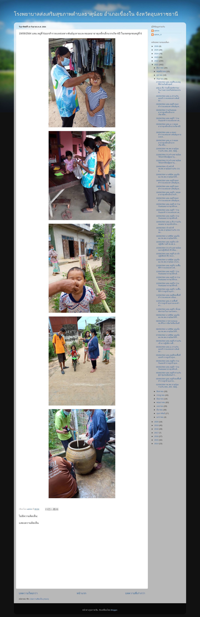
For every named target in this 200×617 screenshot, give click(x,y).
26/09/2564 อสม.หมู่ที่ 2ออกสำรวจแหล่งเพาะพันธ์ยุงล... (168, 105)
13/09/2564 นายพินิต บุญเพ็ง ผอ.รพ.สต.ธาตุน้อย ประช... (168, 261)
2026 (156, 46)
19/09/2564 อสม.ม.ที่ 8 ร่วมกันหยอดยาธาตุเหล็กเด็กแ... (168, 223)
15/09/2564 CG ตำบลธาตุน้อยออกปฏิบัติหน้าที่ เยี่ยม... (168, 249)
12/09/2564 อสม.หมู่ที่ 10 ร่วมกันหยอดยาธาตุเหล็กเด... (168, 278)
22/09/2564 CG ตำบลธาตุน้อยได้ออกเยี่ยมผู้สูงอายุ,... (168, 156)
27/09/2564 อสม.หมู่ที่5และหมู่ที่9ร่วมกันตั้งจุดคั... (168, 83)
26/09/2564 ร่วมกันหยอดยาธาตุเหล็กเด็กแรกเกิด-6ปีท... (166, 112)
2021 (156, 65)
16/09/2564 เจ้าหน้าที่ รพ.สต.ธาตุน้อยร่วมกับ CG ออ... (168, 230)
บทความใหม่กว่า (28, 593)
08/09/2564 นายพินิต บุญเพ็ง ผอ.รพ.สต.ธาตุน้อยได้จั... (168, 330)
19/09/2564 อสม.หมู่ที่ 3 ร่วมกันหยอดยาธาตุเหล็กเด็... (167, 217)
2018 (156, 429)
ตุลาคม (160, 75)
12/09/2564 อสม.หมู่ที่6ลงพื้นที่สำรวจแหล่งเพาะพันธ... (168, 296)
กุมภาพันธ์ (161, 413)
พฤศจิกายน (161, 71)
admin (156, 31)
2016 (156, 436)
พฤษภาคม (161, 402)
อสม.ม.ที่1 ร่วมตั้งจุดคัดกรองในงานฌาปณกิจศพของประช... (168, 90)
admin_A (158, 35)
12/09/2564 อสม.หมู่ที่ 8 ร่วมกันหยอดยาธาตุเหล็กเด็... (167, 284)
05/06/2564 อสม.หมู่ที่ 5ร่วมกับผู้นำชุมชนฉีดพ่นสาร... (168, 374)
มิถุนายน (160, 399)
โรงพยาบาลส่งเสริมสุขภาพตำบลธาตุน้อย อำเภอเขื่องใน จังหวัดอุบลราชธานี (96, 14)
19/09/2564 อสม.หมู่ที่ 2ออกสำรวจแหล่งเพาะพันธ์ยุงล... (168, 187)
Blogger (114, 610)
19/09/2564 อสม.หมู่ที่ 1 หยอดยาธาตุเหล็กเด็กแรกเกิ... (168, 193)
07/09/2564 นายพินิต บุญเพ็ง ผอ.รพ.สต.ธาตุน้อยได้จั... (168, 336)
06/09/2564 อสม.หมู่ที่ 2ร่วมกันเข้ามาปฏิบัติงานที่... (168, 342)
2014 (156, 444)
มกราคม (160, 417)
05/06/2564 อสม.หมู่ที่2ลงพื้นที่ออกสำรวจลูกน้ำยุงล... (168, 356)
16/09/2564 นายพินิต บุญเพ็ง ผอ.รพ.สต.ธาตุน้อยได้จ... (168, 237)
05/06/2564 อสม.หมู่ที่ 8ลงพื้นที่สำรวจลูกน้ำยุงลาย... (168, 380)
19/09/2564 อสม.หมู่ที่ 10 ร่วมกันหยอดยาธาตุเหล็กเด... (168, 205)
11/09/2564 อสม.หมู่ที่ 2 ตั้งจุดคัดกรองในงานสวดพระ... (168, 310)
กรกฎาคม (161, 395)
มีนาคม (160, 410)
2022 (156, 61)
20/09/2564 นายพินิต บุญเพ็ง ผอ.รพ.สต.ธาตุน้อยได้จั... (168, 175)
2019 (156, 425)
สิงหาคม (160, 391)
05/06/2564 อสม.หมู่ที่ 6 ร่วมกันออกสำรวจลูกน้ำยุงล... (167, 362)
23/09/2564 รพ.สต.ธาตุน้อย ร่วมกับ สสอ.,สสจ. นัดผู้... (167, 150)
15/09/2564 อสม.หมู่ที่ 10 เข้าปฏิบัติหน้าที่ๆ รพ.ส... (168, 255)
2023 (156, 57)
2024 (156, 54)
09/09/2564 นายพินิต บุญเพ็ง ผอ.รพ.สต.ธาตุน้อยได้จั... (168, 316)
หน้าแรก (81, 593)
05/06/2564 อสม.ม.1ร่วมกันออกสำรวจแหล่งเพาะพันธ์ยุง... (167, 349)
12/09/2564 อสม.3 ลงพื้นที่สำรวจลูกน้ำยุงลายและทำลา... (167, 303)
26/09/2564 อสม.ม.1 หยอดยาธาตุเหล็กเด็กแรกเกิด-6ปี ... (168, 126)
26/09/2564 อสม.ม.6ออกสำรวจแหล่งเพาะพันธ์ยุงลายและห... (168, 134)
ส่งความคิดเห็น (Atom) (39, 599)
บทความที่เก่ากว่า (135, 593)
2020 (156, 422)
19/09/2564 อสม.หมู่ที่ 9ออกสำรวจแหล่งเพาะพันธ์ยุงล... (168, 181)
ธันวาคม (160, 68)
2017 (156, 433)
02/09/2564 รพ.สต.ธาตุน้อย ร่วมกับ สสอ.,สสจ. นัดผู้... (167, 386)
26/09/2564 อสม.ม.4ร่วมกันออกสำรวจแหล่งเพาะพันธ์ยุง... (167, 98)
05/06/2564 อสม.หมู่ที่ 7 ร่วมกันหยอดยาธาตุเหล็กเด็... (167, 368)
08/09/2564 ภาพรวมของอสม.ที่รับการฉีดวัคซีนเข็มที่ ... (168, 323)
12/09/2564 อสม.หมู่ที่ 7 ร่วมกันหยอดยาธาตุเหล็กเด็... (167, 272)
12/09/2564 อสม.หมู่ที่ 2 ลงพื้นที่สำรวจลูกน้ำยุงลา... (168, 290)
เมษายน (160, 406)
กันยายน (160, 79)
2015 (156, 440)
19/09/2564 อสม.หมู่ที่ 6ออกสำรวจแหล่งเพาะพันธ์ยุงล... (168, 199)
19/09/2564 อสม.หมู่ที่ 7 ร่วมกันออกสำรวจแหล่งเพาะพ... (168, 211)
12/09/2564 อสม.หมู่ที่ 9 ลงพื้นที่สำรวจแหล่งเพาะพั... (168, 266)
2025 (156, 50)
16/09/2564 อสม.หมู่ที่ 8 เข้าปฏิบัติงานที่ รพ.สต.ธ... (167, 243)
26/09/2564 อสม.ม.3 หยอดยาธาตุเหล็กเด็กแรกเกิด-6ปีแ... (167, 142)
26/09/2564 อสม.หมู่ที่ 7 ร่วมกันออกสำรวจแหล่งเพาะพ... (168, 119)
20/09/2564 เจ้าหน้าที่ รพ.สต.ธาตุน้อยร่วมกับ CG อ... (168, 168)
